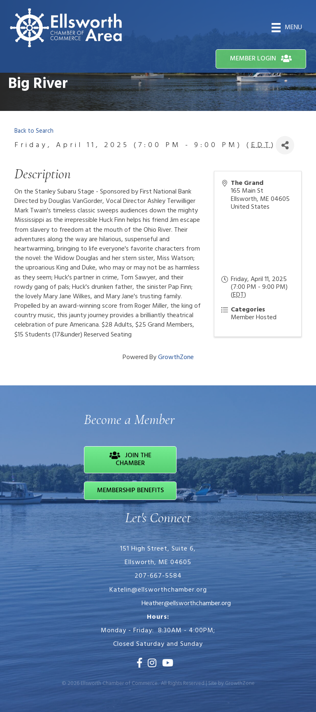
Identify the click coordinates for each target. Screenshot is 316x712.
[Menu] (287, 27)
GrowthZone (176, 357)
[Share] (285, 145)
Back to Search (33, 131)
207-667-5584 (158, 576)
